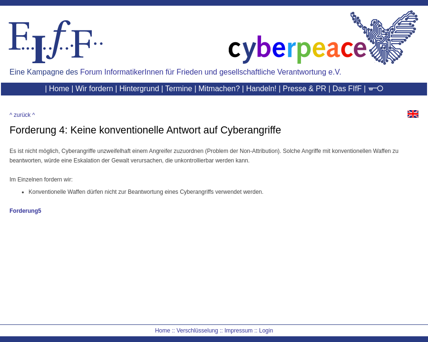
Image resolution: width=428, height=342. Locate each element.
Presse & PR (305, 89)
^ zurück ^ (22, 115)
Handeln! (261, 89)
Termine (178, 89)
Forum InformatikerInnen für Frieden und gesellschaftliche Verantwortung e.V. (210, 72)
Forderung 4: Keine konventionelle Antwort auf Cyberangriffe (145, 130)
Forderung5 (25, 211)
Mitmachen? (219, 89)
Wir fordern (94, 89)
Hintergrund (139, 89)
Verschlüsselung (197, 330)
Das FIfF (346, 89)
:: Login (263, 330)
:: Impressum (236, 330)
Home (59, 89)
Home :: (165, 330)
